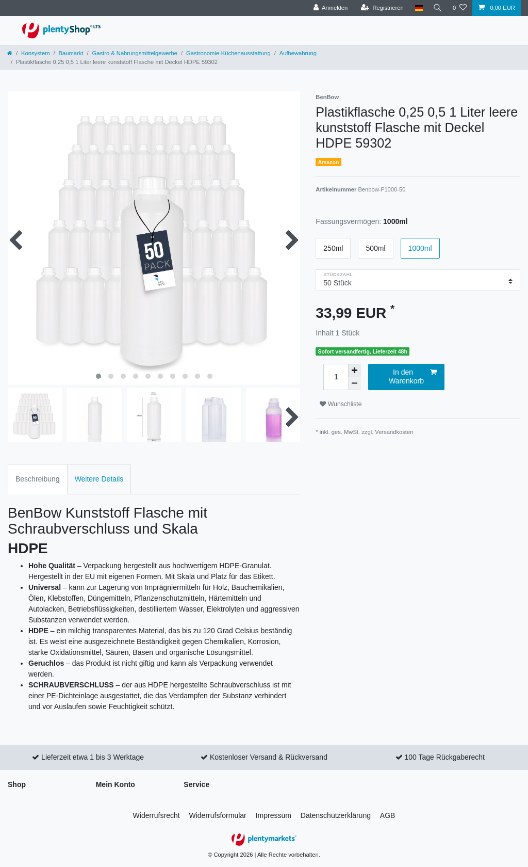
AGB (387, 815)
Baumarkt (71, 53)
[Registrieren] (380, 8)
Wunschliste (340, 404)
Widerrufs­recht (156, 815)
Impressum (273, 815)
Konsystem (35, 53)
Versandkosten (394, 432)
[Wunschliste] (459, 8)
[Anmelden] (328, 8)
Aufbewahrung (298, 53)
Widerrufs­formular (217, 815)
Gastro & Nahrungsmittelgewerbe (134, 53)
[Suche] (436, 8)
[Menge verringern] (354, 383)
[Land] (416, 8)
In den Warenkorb (413, 377)
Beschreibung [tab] (37, 479)
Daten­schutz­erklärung (336, 815)
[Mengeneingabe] (335, 377)
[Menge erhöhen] (354, 370)
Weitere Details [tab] (99, 479)
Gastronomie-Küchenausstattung (228, 53)
